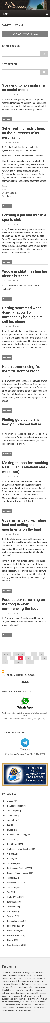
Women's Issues (16, 883)
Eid (10, 825)
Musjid (12, 830)
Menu (5, 14)
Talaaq (13, 878)
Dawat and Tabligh (16, 806)
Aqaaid (13, 801)
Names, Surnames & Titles (20, 921)
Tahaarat (14, 811)
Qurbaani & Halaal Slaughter (21, 849)
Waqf (11, 892)
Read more (7, 119)
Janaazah (13, 887)
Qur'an (12, 854)
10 (45, 658)
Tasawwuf (13, 907)
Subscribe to (3, 671)
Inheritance (14, 902)
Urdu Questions (16, 945)
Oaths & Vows (15, 897)
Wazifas (13, 916)
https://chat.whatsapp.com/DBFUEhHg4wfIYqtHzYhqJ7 (25, 719)
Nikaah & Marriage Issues (20, 873)
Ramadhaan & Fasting (18, 835)
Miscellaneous (16, 935)
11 (6, 662)
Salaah (13, 815)
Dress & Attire (15, 931)
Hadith (12, 859)
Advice (13, 911)
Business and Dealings (19, 868)
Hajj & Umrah (15, 844)
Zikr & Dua (13, 863)
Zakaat (12, 839)
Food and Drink (15, 926)
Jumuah (13, 820)
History (12, 940)
